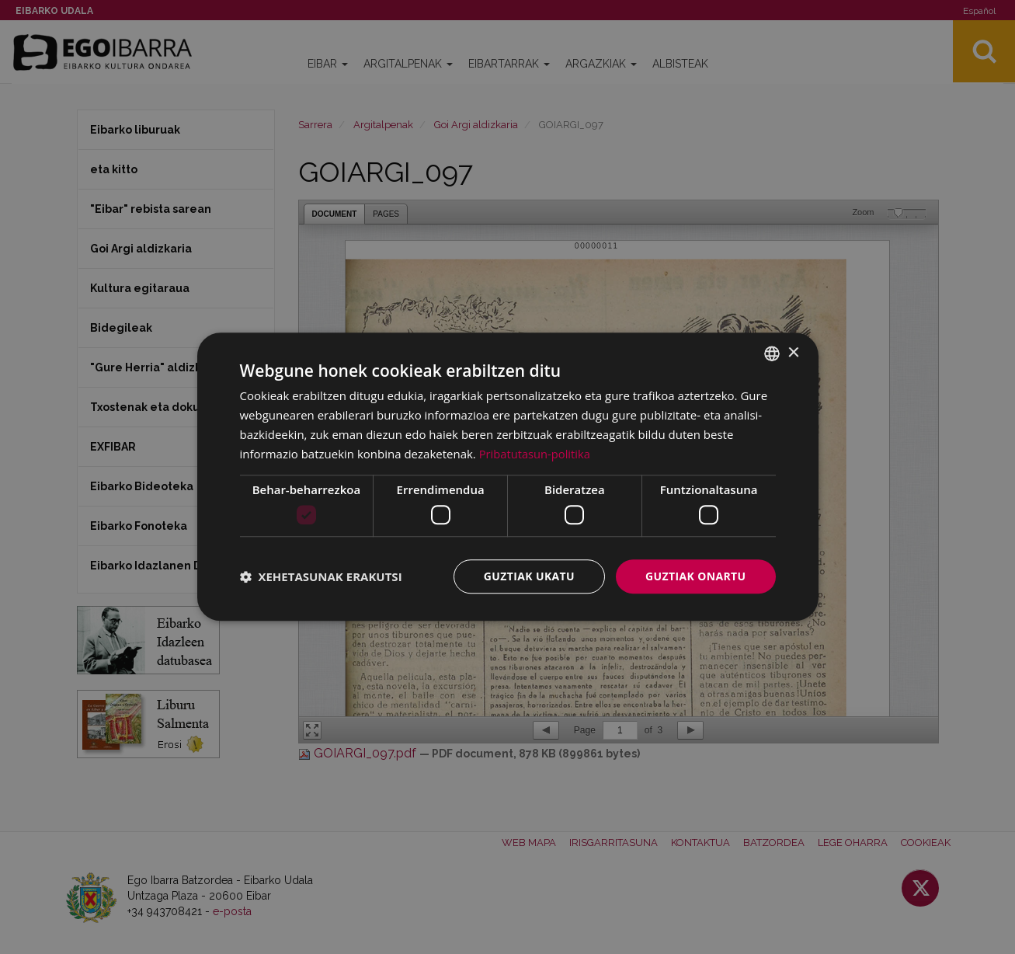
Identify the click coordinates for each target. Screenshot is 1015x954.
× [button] (793, 353)
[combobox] (772, 353)
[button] (321, 576)
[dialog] (508, 477)
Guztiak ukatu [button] (529, 576)
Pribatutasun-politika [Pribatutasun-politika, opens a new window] (536, 453)
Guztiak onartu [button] (695, 576)
